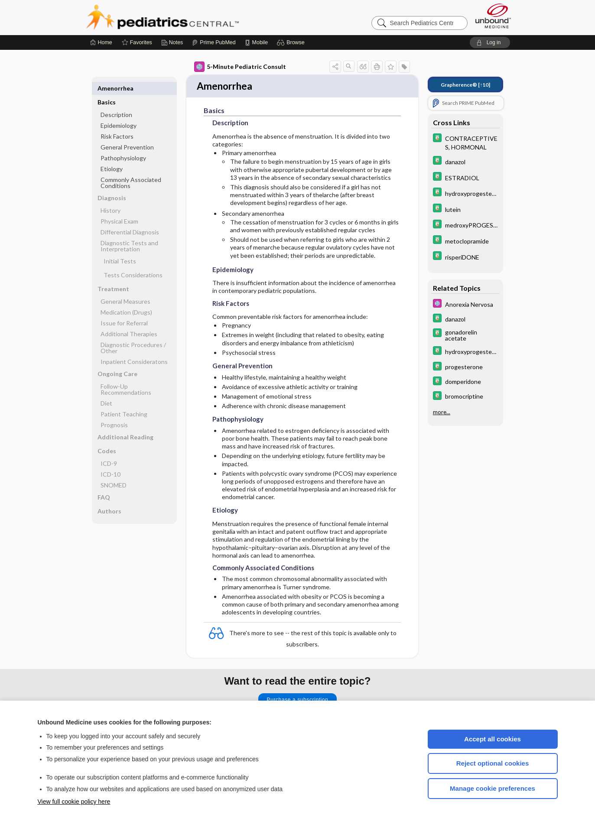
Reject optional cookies (492, 763)
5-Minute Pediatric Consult (240, 67)
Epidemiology (119, 111)
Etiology (112, 155)
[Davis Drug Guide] (465, 142)
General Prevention (127, 133)
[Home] (101, 42)
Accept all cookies (492, 739)
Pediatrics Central (193, 17)
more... (441, 412)
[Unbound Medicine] (493, 15)
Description (116, 100)
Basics (107, 88)
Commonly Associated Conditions (131, 168)
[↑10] (465, 84)
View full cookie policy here (74, 801)
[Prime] (213, 42)
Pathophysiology (123, 144)
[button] (292, 42)
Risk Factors (117, 122)
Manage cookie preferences (492, 788)
